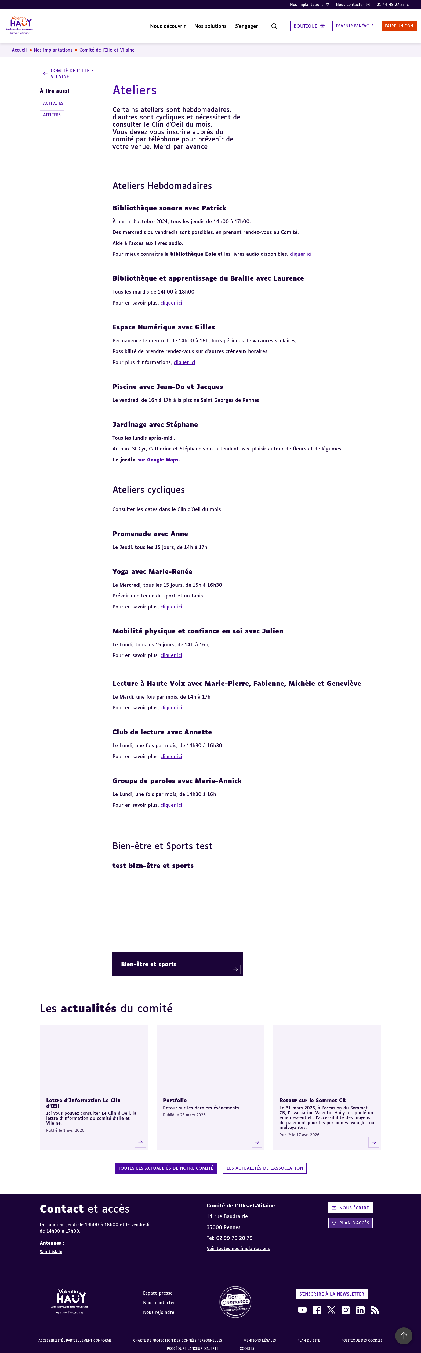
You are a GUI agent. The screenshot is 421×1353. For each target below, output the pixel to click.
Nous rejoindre (158, 1308)
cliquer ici (185, 358)
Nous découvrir (152, 24)
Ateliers (52, 110)
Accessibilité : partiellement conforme (75, 1336)
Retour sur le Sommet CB (313, 1096)
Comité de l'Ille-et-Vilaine (107, 45)
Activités (53, 99)
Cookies (247, 1344)
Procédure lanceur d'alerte (192, 1344)
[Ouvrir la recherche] (258, 24)
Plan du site (308, 1336)
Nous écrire (350, 1203)
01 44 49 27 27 (390, 4)
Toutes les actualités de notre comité (165, 1164)
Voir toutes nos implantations (238, 1244)
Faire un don (391, 24)
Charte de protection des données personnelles (177, 1336)
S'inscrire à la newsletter (331, 1289)
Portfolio (175, 1096)
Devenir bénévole (341, 24)
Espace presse (158, 1288)
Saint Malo (51, 1247)
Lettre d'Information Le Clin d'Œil (83, 1099)
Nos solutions (195, 24)
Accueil (19, 45)
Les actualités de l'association (265, 1164)
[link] (235, 1298)
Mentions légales (260, 1336)
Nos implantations (307, 4)
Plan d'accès (350, 1218)
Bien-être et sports (149, 959)
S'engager (230, 24)
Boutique (289, 24)
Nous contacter (350, 4)
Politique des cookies (362, 1336)
